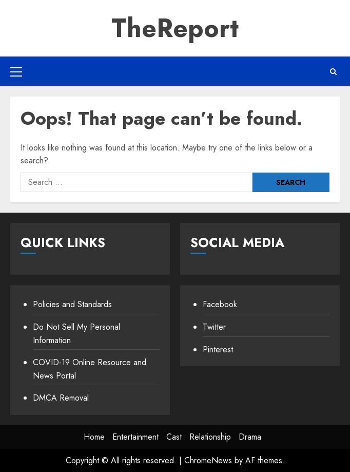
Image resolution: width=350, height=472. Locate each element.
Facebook (220, 304)
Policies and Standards (72, 304)
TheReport (175, 28)
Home (94, 437)
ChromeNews (208, 460)
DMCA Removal (61, 398)
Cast (174, 437)
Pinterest (218, 349)
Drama (250, 437)
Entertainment (135, 437)
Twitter (214, 327)
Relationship (210, 437)
